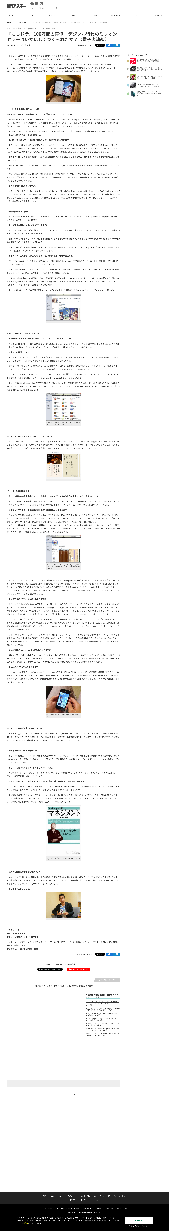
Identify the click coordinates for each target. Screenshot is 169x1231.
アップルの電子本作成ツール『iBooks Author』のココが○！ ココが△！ (103, 1016)
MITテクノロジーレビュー (90, 1167)
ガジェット (74, 17)
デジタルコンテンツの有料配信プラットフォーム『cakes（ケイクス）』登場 (102, 1036)
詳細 (26, 1223)
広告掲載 (98, 1175)
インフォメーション (119, 1163)
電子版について (122, 1175)
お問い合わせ (87, 1175)
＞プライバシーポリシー (139, 1226)
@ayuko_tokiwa (72, 582)
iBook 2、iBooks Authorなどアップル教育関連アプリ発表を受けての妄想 (102, 1021)
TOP (10, 17)
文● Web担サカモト (84, 47)
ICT (158, 17)
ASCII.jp (73, 1167)
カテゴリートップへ (107, 982)
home (10, 24)
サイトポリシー (47, 1175)
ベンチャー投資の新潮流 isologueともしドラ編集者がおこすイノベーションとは (103, 1031)
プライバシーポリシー (63, 1175)
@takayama (76, 523)
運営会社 (76, 1175)
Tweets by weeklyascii (72, 1097)
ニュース (53, 17)
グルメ (116, 17)
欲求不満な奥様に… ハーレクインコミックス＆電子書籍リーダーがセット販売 (103, 1026)
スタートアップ (137, 17)
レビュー (32, 17)
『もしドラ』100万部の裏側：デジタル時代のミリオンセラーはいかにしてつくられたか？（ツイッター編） (102, 1005)
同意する (139, 1220)
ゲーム (95, 17)
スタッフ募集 (109, 1175)
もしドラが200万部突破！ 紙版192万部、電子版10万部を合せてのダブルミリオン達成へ (103, 1011)
